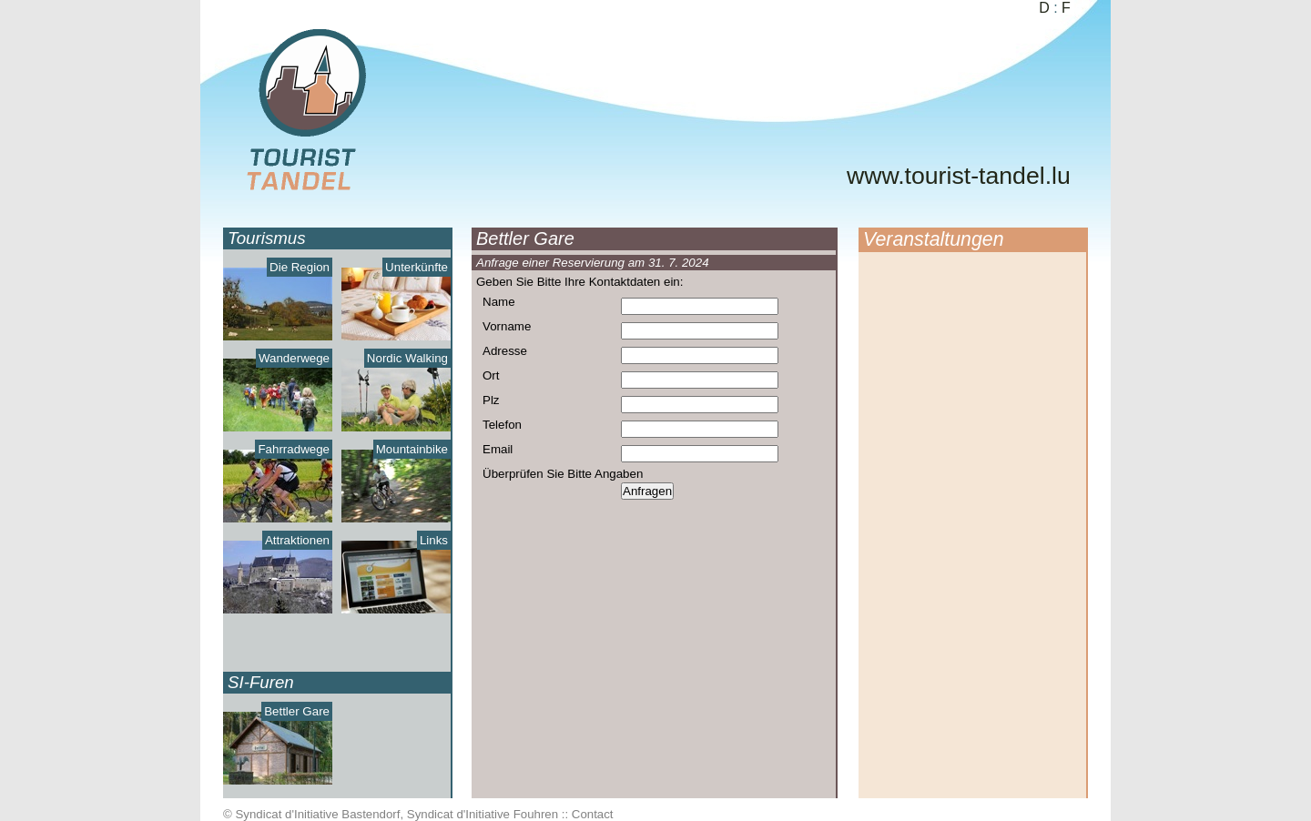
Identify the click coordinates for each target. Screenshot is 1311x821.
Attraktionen (297, 540)
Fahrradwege (294, 449)
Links (434, 540)
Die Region (299, 267)
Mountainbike (412, 449)
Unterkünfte (416, 267)
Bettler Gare (297, 711)
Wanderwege (294, 358)
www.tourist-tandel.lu (959, 175)
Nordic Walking (407, 358)
